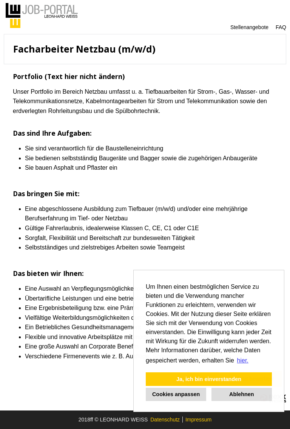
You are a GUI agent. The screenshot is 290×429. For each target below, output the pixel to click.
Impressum (198, 420)
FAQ (281, 27)
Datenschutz (165, 420)
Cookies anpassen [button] (176, 394)
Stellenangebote (249, 27)
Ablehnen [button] (241, 394)
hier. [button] (242, 360)
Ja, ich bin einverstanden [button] (208, 379)
